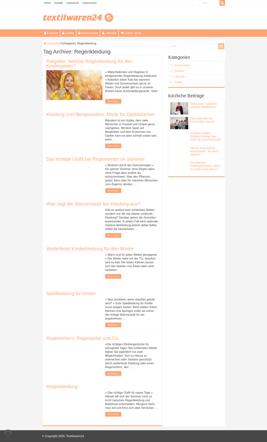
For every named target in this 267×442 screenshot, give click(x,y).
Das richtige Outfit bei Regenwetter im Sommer (95, 159)
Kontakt (58, 2)
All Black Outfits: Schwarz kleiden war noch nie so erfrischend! (205, 136)
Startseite (51, 43)
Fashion (51, 33)
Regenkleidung (62, 386)
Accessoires (88, 33)
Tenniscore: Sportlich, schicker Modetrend (204, 105)
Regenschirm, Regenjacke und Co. (82, 338)
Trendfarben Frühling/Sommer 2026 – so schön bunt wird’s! (206, 166)
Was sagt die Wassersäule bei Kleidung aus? (93, 204)
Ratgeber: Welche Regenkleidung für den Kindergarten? (89, 64)
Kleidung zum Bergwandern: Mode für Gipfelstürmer (100, 114)
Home (47, 2)
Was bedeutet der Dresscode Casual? (202, 120)
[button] (8, 434)
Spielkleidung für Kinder (71, 293)
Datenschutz (90, 2)
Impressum (72, 2)
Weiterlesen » (113, 101)
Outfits (68, 33)
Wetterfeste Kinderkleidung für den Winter (90, 248)
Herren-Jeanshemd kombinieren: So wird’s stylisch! (204, 151)
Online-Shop (131, 33)
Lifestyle (109, 33)
